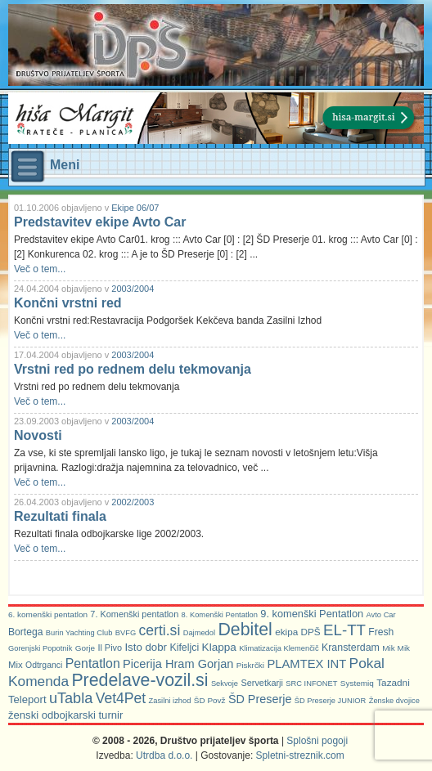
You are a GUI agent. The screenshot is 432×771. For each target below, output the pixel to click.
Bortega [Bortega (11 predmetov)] (25, 632)
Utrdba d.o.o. (164, 755)
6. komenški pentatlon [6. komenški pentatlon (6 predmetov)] (48, 614)
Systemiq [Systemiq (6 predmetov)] (357, 683)
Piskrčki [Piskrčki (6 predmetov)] (250, 665)
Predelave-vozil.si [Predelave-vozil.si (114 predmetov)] (139, 680)
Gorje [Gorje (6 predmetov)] (85, 647)
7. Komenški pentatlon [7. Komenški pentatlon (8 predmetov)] (134, 614)
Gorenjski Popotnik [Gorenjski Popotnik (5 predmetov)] (40, 648)
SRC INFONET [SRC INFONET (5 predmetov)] (311, 683)
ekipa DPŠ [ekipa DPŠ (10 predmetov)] (298, 631)
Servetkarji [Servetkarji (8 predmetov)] (262, 683)
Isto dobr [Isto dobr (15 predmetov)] (145, 647)
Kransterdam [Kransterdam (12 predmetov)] (351, 647)
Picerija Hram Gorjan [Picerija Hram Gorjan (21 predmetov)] (178, 663)
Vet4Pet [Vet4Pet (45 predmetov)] (121, 698)
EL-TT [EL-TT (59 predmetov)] (344, 630)
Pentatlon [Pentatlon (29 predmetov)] (92, 663)
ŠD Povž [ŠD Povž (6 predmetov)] (210, 700)
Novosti (38, 435)
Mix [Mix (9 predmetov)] (15, 665)
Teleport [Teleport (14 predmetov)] (27, 699)
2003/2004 (132, 289)
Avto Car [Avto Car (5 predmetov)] (381, 615)
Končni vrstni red (68, 303)
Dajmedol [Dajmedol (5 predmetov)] (199, 633)
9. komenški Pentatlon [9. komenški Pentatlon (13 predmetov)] (311, 613)
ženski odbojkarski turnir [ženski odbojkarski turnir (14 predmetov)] (65, 715)
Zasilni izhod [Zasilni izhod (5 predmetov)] (170, 701)
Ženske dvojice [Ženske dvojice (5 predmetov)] (394, 701)
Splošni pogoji (317, 740)
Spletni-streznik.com (300, 755)
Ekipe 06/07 (135, 208)
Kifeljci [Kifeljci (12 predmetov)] (184, 647)
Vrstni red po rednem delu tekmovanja (132, 369)
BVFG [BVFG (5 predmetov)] (125, 633)
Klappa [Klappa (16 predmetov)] (219, 647)
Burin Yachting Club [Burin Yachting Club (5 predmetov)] (79, 633)
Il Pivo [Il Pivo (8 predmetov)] (109, 647)
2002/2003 (132, 502)
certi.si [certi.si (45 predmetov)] (160, 630)
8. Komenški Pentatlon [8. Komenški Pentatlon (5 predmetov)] (220, 615)
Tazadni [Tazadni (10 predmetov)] (393, 682)
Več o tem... (39, 269)
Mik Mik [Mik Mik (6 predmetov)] (396, 647)
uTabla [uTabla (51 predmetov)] (70, 698)
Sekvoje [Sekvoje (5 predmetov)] (224, 683)
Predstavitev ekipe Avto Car (100, 222)
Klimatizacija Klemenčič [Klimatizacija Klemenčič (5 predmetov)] (278, 648)
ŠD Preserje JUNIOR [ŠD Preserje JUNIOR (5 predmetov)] (331, 701)
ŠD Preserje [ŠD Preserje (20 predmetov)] (260, 699)
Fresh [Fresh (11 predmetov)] (381, 632)
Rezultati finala (60, 516)
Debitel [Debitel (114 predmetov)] (245, 629)
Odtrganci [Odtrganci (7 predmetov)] (43, 665)
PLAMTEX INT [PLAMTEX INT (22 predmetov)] (306, 663)
